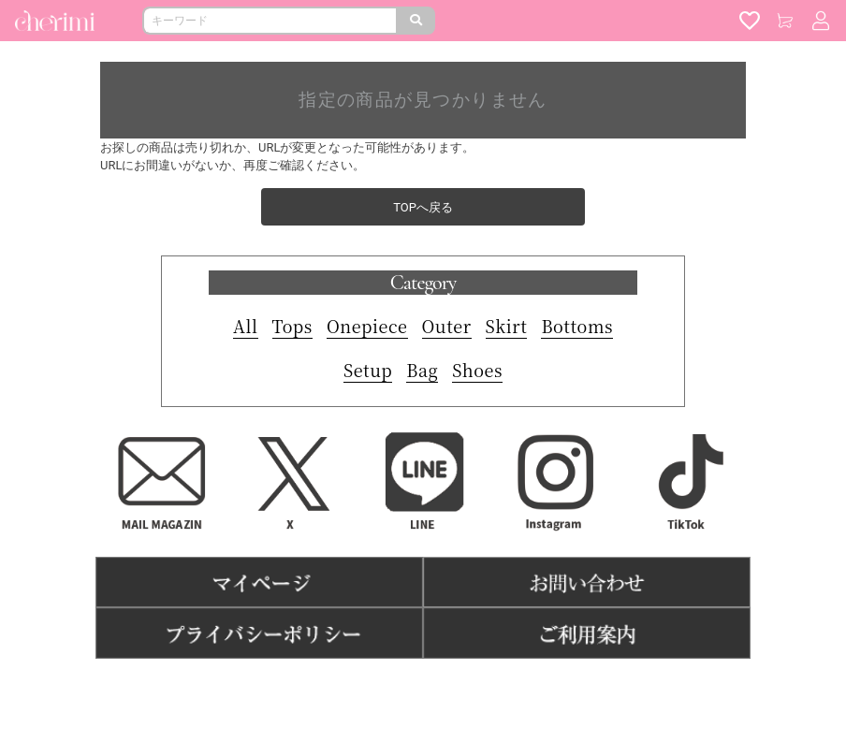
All (245, 325)
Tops (292, 325)
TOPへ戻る (423, 207)
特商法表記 (411, 687)
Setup (367, 369)
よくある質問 (494, 687)
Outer (447, 325)
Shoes (477, 369)
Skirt (507, 325)
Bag (422, 369)
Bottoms (577, 325)
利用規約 (340, 687)
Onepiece (367, 325)
